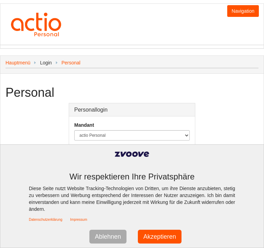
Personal (71, 62)
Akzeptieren (159, 236)
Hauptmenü (18, 62)
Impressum (78, 219)
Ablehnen (108, 236)
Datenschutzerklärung (45, 219)
